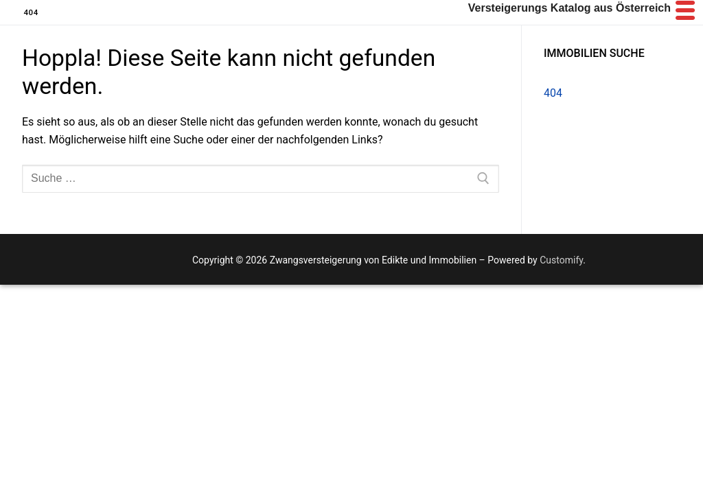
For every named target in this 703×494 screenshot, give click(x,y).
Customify (561, 260)
